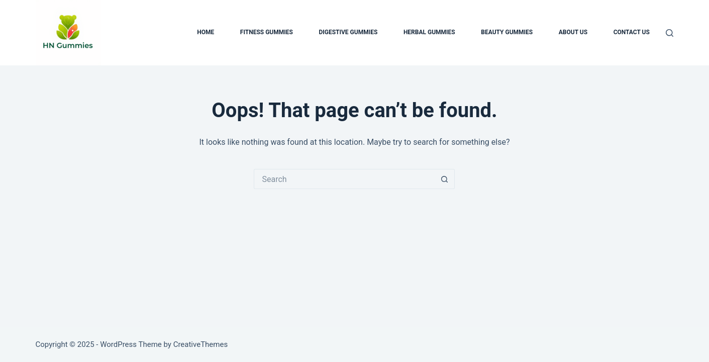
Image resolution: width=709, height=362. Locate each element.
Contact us (632, 32)
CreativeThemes (200, 344)
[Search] (669, 33)
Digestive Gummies (348, 32)
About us (573, 32)
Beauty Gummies (507, 32)
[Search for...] (344, 179)
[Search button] (445, 179)
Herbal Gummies (429, 32)
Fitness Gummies (266, 32)
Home (205, 32)
